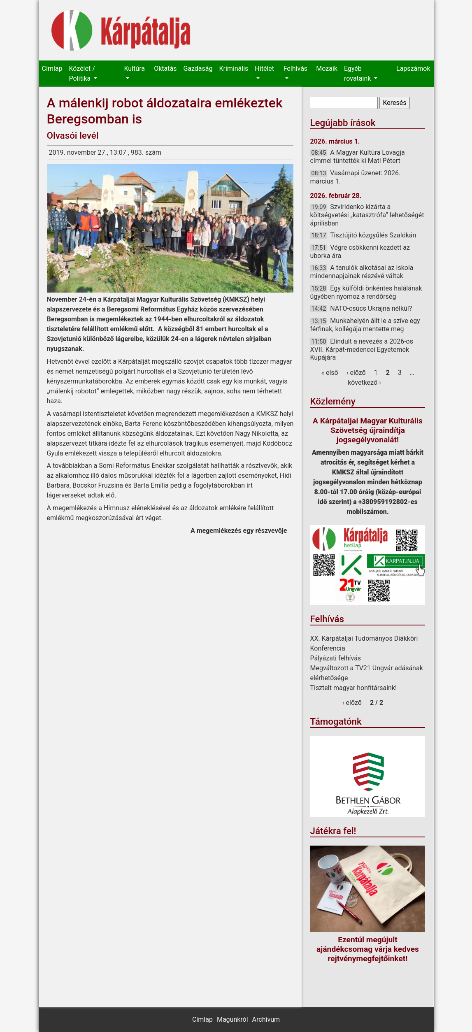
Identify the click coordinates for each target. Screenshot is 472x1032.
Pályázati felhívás (335, 658)
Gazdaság (197, 68)
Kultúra (134, 68)
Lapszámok (413, 68)
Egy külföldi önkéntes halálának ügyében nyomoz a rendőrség (366, 292)
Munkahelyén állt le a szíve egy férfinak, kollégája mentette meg (365, 325)
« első (329, 373)
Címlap (52, 68)
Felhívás (295, 68)
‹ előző (356, 373)
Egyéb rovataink (358, 73)
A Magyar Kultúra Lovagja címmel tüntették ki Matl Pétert (357, 157)
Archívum (266, 1019)
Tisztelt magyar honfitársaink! (353, 688)
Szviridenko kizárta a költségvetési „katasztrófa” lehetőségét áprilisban (367, 215)
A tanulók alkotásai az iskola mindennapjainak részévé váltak (361, 272)
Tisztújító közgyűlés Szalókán (373, 235)
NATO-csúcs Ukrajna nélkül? (371, 308)
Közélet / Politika (82, 73)
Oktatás (165, 68)
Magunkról (232, 1019)
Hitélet (264, 68)
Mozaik (326, 68)
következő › (364, 382)
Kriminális (234, 68)
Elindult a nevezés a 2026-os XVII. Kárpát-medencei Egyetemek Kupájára (361, 349)
